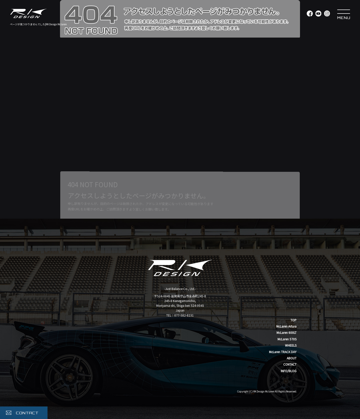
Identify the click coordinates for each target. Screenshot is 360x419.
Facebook (309, 14)
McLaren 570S (287, 339)
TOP (293, 320)
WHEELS (290, 345)
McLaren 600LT (286, 332)
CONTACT (289, 364)
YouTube (318, 14)
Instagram (326, 14)
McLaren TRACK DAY (282, 352)
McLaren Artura (286, 326)
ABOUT (291, 358)
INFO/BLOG (288, 371)
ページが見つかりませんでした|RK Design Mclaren (38, 24)
